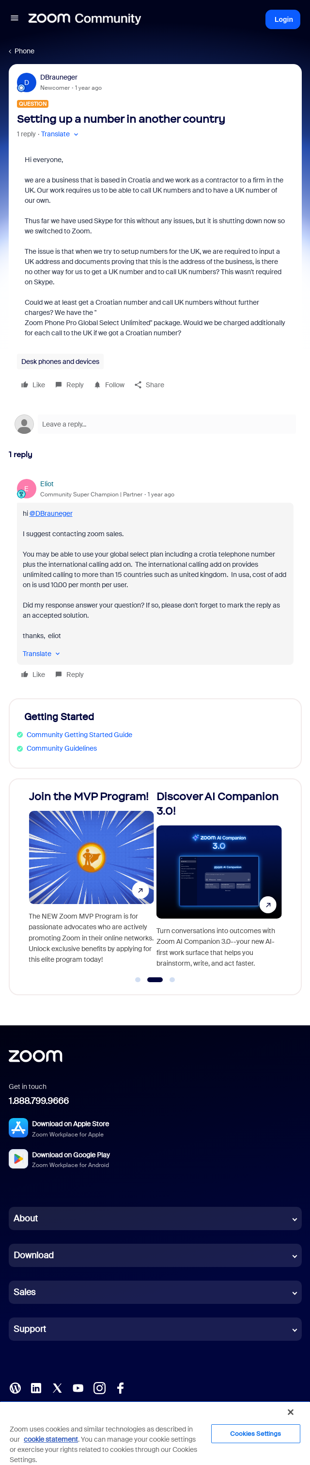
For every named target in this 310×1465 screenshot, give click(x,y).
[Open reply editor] (155, 424)
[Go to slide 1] (138, 979)
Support (30, 1329)
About (26, 1218)
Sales (24, 1292)
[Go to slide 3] (172, 979)
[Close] (291, 1412)
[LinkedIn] (36, 1387)
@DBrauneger (51, 513)
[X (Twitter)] (57, 1387)
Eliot (47, 483)
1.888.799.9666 (39, 1101)
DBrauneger (59, 77)
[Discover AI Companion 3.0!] (219, 882)
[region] (155, 1433)
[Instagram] (99, 1387)
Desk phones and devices (60, 361)
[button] (14, 19)
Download (34, 1255)
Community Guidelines (62, 748)
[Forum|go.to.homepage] (84, 19)
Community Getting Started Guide (79, 734)
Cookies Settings (255, 1434)
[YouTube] (78, 1387)
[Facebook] (120, 1387)
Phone (24, 51)
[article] (155, 580)
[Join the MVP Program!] (91, 882)
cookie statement (51, 1439)
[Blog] (15, 1387)
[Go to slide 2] (154, 979)
